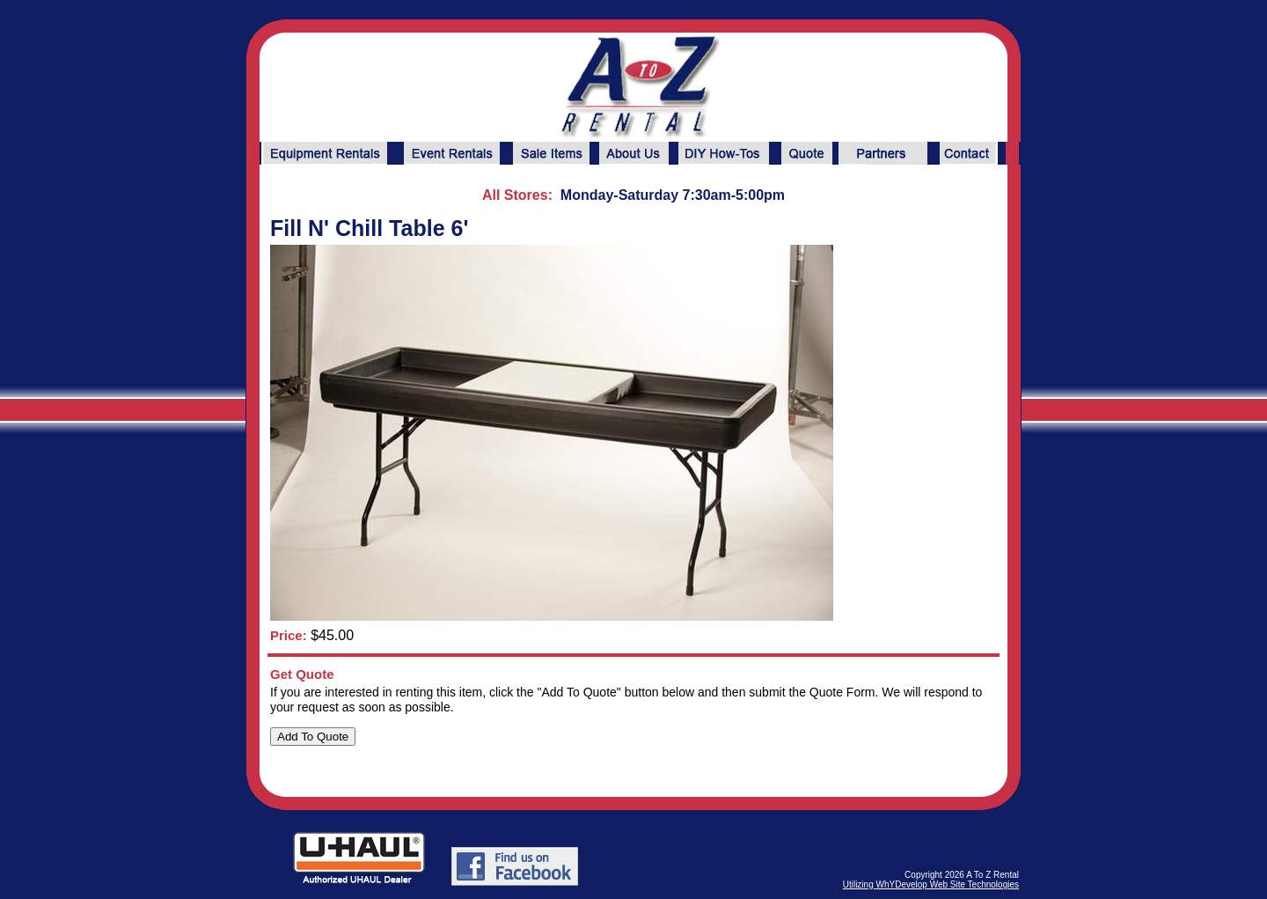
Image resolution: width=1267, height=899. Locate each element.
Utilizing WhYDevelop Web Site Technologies (931, 884)
